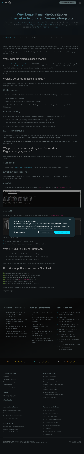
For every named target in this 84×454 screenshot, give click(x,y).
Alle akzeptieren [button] (62, 232)
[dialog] (42, 227)
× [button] (72, 219)
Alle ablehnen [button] (46, 232)
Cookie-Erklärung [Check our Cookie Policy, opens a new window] (47, 228)
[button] (19, 232)
